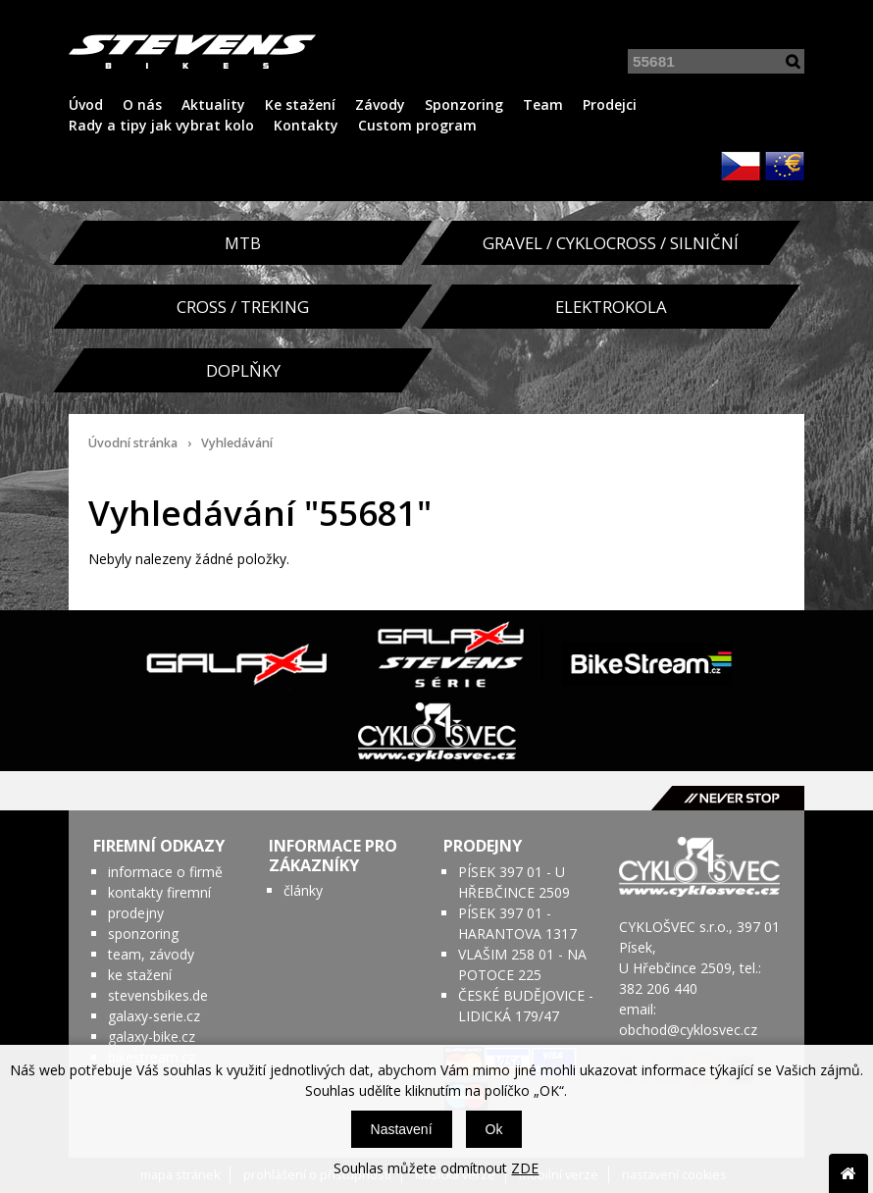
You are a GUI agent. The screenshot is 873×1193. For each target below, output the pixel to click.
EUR (784, 166)
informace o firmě (165, 871)
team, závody (151, 954)
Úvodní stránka (133, 443)
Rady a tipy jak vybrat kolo (161, 125)
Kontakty (306, 125)
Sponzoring (464, 104)
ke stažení (140, 974)
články (303, 890)
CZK (740, 166)
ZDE (525, 1168)
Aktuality (213, 104)
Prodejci (610, 104)
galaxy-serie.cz (154, 1016)
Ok (494, 1129)
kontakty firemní (159, 892)
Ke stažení (300, 104)
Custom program (417, 125)
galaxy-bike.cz (151, 1036)
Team (543, 104)
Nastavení (402, 1129)
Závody (380, 104)
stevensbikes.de (158, 995)
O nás (142, 104)
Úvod (86, 104)
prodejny (136, 913)
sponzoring (143, 933)
